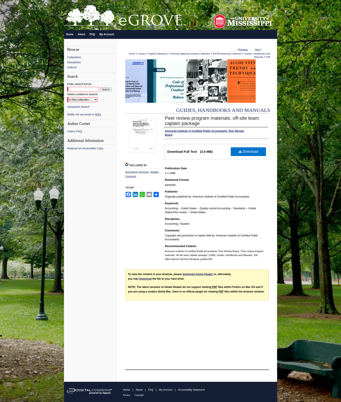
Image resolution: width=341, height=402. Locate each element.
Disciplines (74, 62)
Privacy (126, 395)
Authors (72, 67)
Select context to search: (82, 94)
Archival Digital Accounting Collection (190, 53)
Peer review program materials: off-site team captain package (212, 120)
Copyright (139, 395)
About (139, 389)
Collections (74, 57)
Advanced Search (78, 106)
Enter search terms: (79, 84)
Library (142, 53)
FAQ (150, 389)
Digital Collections (158, 53)
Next (257, 49)
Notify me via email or (84, 114)
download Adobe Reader (197, 274)
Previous (243, 49)
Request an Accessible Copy (85, 148)
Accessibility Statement (191, 389)
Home (132, 53)
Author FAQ (74, 131)
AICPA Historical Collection (227, 53)
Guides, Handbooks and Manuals (223, 110)
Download (248, 151)
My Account (165, 389)
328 (268, 57)
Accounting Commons (137, 172)
